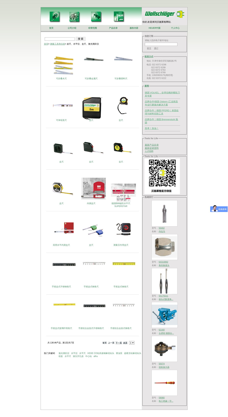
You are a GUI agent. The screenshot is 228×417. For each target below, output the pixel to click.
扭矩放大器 (164, 367)
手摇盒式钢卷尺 (91, 286)
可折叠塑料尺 (121, 78)
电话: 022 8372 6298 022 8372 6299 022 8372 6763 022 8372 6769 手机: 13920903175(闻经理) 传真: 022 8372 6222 (159, 71)
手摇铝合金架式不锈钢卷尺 (91, 328)
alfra (96, 356)
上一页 (111, 343)
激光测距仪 (64, 353)
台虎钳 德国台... (166, 333)
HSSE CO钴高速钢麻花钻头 (101, 353)
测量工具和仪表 (57, 44)
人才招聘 (149, 151)
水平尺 (82, 353)
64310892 (163, 262)
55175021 (163, 296)
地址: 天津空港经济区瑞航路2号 (161, 61)
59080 (162, 397)
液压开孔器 (78, 356)
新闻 (147, 86)
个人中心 (175, 28)
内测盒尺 (91, 203)
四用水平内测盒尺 (61, 245)
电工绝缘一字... (166, 401)
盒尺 (91, 120)
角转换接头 (164, 265)
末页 (125, 343)
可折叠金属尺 (91, 78)
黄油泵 (119, 353)
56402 (162, 228)
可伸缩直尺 (61, 120)
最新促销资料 (152, 148)
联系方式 (149, 56)
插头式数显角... (166, 299)
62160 (162, 330)
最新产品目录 (152, 145)
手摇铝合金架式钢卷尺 (121, 328)
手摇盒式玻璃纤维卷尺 (61, 328)
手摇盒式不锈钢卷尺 (61, 286)
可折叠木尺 (61, 78)
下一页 (118, 343)
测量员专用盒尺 (120, 245)
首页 (46, 44)
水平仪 (74, 353)
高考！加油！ (152, 128)
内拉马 (162, 231)
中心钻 (88, 356)
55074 (162, 364)
